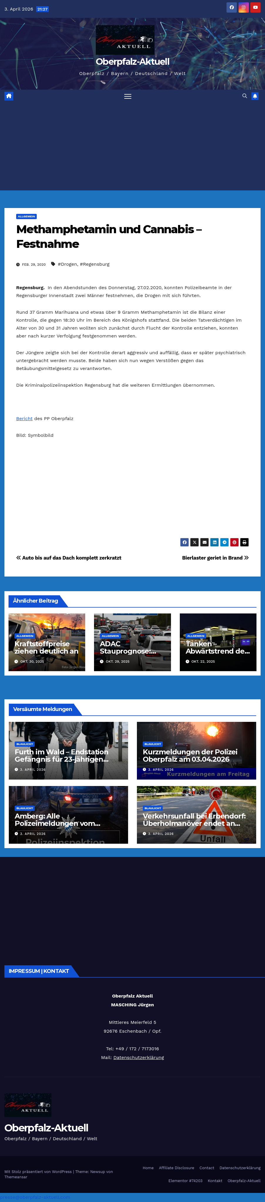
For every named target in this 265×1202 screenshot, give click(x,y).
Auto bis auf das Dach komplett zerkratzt (68, 558)
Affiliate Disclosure (176, 1168)
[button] (244, 96)
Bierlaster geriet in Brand (215, 558)
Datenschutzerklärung (138, 1058)
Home (148, 1168)
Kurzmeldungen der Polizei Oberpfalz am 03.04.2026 (190, 756)
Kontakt (215, 1181)
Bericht (24, 419)
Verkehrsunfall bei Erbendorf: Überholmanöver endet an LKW (194, 823)
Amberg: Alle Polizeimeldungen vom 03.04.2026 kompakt (55, 823)
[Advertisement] (132, 147)
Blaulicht (24, 744)
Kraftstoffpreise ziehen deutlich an (46, 648)
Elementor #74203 (185, 1181)
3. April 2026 (33, 770)
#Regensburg (94, 264)
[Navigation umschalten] (128, 96)
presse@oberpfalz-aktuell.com (35, 1197)
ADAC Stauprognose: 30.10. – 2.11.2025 (127, 651)
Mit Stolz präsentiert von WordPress (38, 1172)
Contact (206, 1168)
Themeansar (15, 1177)
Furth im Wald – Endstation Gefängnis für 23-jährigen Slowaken (61, 759)
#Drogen (67, 264)
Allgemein (26, 216)
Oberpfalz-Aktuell (132, 61)
